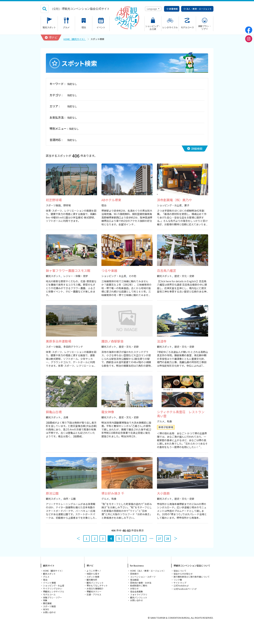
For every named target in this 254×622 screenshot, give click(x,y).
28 (167, 538)
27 (159, 538)
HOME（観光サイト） (75, 39)
